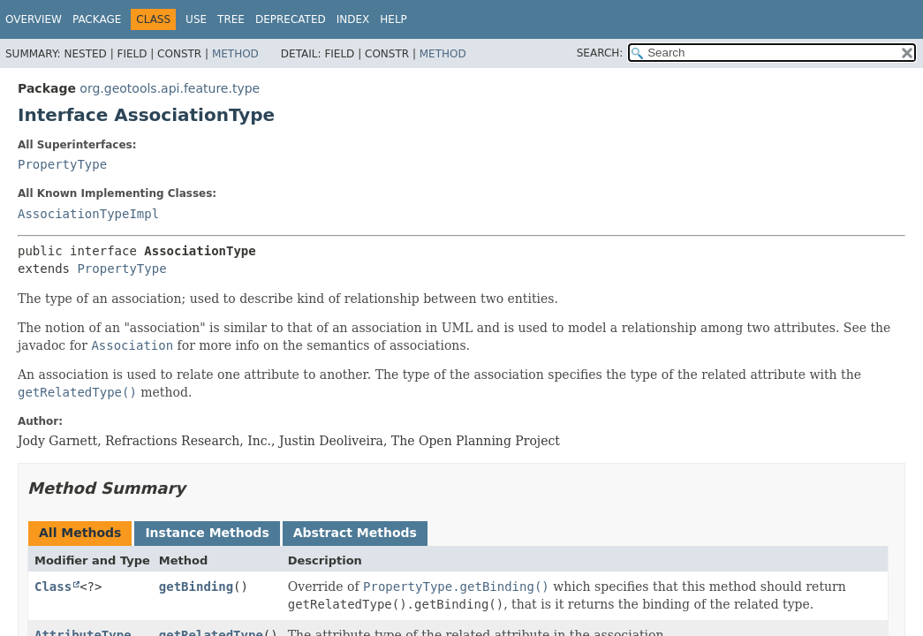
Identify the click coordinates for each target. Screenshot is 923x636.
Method (235, 54)
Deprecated (290, 19)
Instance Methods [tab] (207, 533)
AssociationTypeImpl (88, 214)
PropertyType (62, 164)
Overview (33, 19)
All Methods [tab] (80, 533)
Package (96, 19)
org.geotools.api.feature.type (169, 88)
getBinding (196, 586)
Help (393, 19)
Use (196, 19)
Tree (231, 19)
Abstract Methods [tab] (355, 533)
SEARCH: (600, 53)
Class (53, 586)
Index (353, 19)
